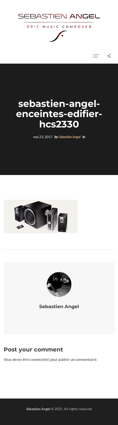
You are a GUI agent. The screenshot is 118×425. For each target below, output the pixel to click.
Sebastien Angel (69, 137)
